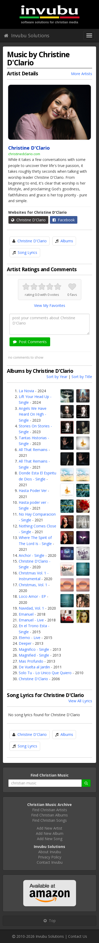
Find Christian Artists (49, 809)
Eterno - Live (29, 637)
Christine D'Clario (28, 219)
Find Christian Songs (49, 820)
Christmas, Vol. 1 (33, 584)
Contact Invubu (50, 862)
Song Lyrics (27, 252)
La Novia (26, 390)
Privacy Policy (49, 857)
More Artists (81, 73)
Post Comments (30, 341)
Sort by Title (82, 376)
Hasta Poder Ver (33, 490)
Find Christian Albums (49, 815)
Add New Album (49, 833)
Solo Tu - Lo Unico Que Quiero (45, 672)
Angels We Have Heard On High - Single (32, 414)
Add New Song (49, 838)
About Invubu (49, 851)
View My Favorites (49, 305)
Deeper (25, 643)
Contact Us (77, 936)
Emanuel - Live (31, 619)
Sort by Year (56, 376)
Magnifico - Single (34, 649)
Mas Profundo (31, 661)
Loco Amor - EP (32, 596)
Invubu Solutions (26, 35)
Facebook (64, 219)
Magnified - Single (34, 655)
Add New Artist (49, 828)
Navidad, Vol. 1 (31, 608)
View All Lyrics (80, 700)
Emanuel (26, 614)
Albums (66, 240)
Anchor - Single (31, 555)
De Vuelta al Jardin (34, 666)
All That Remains (33, 449)
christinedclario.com (24, 153)
